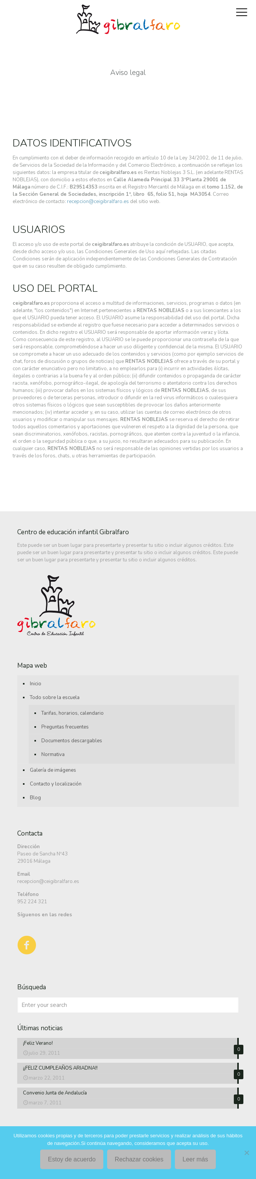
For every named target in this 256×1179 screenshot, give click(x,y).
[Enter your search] (128, 1005)
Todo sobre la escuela (55, 697)
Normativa (53, 754)
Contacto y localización (56, 784)
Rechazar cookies (139, 1159)
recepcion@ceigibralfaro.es (98, 201)
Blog (35, 797)
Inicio (35, 683)
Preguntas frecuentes (65, 727)
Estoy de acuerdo (72, 1159)
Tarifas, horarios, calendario (72, 713)
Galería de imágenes (53, 770)
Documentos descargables (71, 740)
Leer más (195, 1159)
